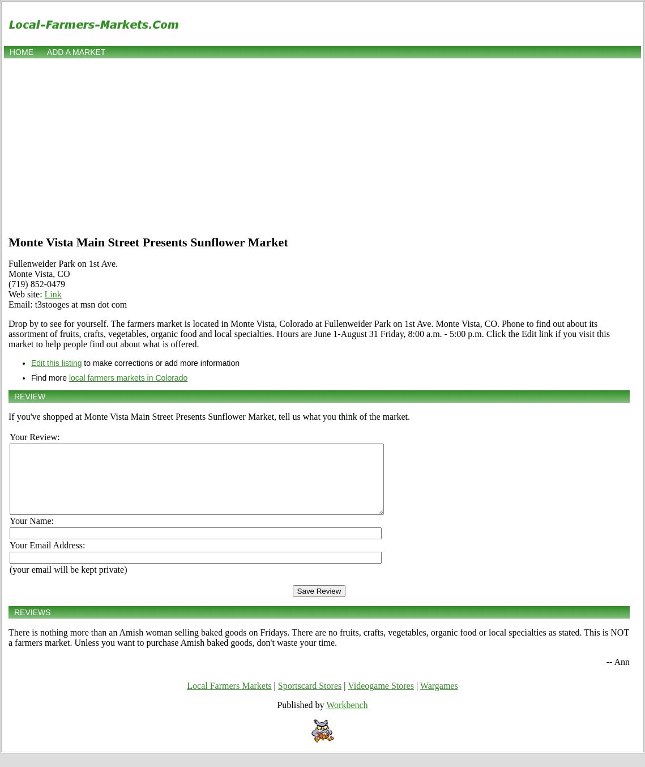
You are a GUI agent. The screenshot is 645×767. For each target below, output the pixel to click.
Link (53, 294)
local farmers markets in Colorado (128, 377)
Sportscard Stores (309, 699)
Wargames (439, 699)
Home (21, 52)
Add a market (76, 52)
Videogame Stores (381, 699)
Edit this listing (56, 363)
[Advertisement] (322, 145)
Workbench (347, 718)
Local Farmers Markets (229, 699)
